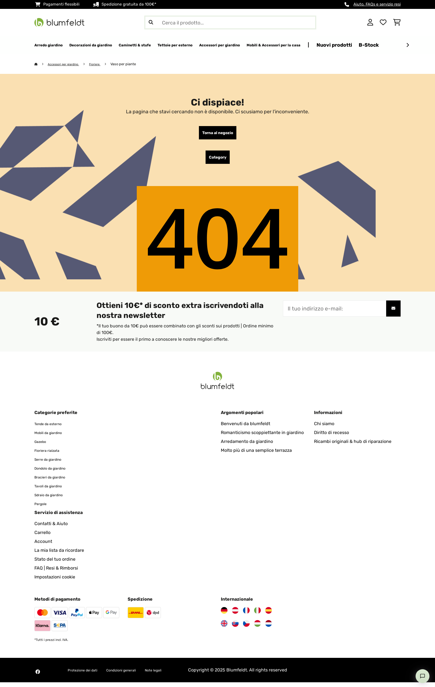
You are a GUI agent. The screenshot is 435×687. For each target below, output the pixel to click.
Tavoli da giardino (52, 490)
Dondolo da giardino (55, 472)
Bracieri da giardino (54, 481)
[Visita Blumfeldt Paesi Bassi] (268, 628)
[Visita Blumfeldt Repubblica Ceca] (246, 628)
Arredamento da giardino (247, 446)
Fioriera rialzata (50, 455)
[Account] (370, 22)
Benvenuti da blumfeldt (245, 428)
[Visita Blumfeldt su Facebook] (37, 676)
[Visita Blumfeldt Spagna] (268, 615)
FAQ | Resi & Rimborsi (56, 572)
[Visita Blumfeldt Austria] (235, 615)
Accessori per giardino (68, 64)
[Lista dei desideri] (383, 22)
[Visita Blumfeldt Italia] (257, 615)
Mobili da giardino (52, 437)
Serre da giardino (52, 464)
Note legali (175, 674)
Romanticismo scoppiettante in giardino (262, 437)
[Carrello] (397, 22)
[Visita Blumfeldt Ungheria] (257, 628)
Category (218, 160)
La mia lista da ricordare (59, 555)
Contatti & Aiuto (51, 528)
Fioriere (103, 64)
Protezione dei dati (87, 674)
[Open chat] (422, 676)
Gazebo (42, 446)
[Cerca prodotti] (230, 22)
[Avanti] (407, 45)
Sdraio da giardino (53, 499)
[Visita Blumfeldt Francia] (246, 615)
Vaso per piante (132, 64)
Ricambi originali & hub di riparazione (352, 446)
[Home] (41, 64)
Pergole (42, 508)
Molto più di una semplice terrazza (256, 455)
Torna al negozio (217, 134)
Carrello (42, 537)
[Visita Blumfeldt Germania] (224, 615)
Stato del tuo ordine (54, 563)
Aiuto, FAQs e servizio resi (377, 4)
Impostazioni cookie (54, 581)
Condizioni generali (135, 674)
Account (43, 546)
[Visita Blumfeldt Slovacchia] (235, 628)
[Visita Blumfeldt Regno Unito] (224, 628)
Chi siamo (324, 428)
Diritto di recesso (331, 437)
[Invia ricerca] (151, 22)
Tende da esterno (52, 428)
